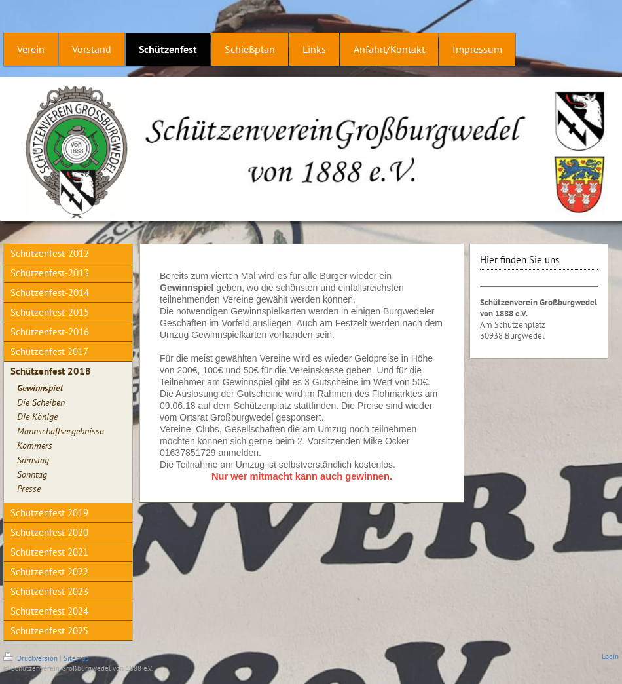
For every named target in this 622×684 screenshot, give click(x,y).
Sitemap (76, 658)
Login (610, 656)
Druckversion (31, 658)
